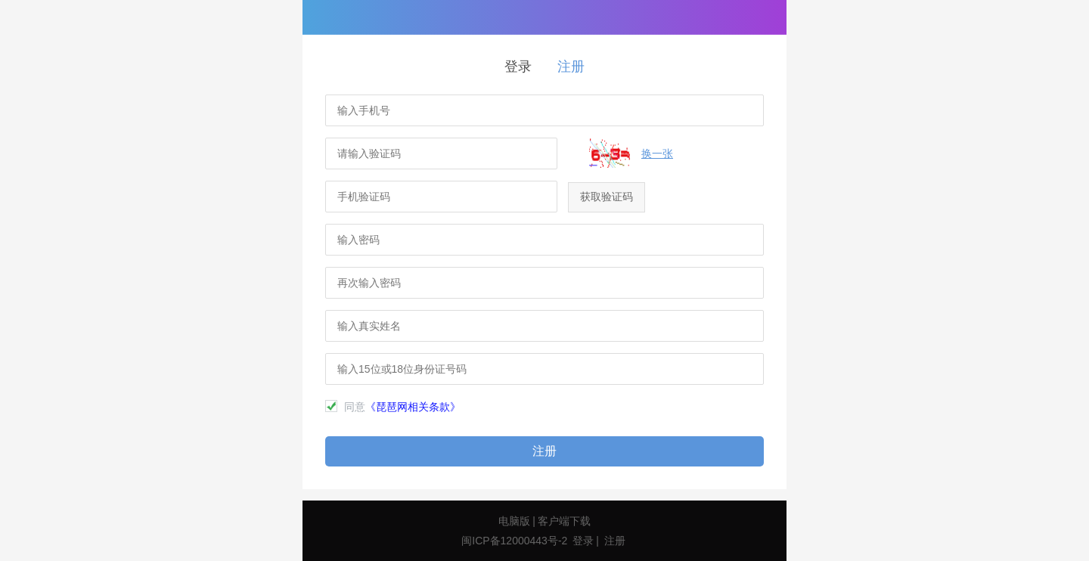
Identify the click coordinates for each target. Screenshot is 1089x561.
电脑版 (514, 521)
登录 (518, 66)
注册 (571, 66)
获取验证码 (606, 197)
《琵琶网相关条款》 (413, 407)
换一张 (657, 153)
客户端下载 (564, 521)
